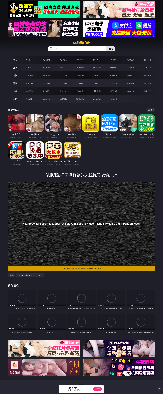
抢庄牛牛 (147, 59)
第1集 (12, 275)
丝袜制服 (113, 67)
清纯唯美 (113, 83)
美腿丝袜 (97, 83)
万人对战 (63, 59)
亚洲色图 (46, 83)
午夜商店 (46, 99)
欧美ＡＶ (63, 67)
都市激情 (29, 91)
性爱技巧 (147, 91)
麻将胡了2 (97, 59)
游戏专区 (80, 59)
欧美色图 (63, 83)
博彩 (15, 59)
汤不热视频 (80, 99)
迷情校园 (97, 91)
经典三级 (113, 75)
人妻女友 (63, 91)
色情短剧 (113, 99)
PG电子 (29, 59)
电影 (15, 75)
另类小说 (113, 91)
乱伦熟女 (130, 75)
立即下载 (97, 389)
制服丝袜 (97, 75)
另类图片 (147, 83)
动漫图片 (80, 83)
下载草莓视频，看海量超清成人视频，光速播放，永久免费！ (107, 268)
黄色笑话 (130, 91)
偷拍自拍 (46, 75)
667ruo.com (81, 43)
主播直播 (130, 67)
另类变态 (147, 75)
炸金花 (114, 59)
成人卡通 (63, 75)
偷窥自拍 (29, 83)
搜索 (111, 49)
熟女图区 (130, 83)
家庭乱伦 (46, 91)
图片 (15, 83)
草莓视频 (63, 99)
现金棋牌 (130, 59)
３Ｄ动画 (80, 67)
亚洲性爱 (29, 75)
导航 (15, 99)
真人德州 (46, 59)
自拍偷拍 (46, 67)
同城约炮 (29, 99)
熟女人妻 (97, 67)
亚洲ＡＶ (29, 67)
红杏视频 (97, 99)
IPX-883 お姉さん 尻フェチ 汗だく (30, 275)
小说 (15, 91)
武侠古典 (80, 91)
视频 (15, 67)
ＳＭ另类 (147, 67)
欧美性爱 (80, 75)
